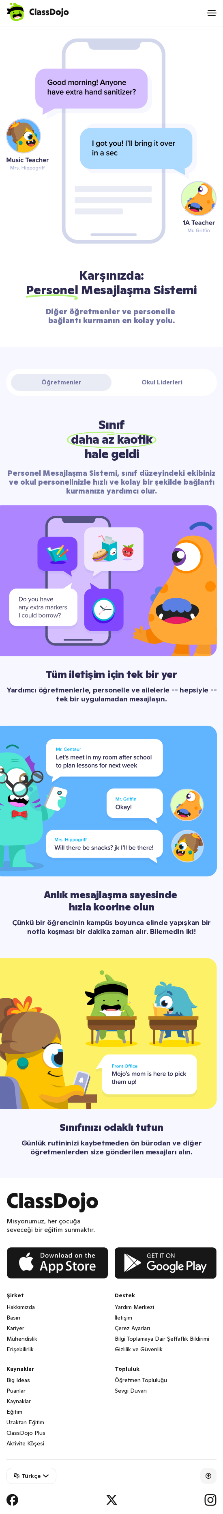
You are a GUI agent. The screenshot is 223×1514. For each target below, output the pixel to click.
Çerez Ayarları (132, 1328)
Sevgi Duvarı (131, 1390)
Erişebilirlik (20, 1349)
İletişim (123, 1317)
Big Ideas (18, 1380)
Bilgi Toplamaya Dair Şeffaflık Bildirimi (162, 1338)
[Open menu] (212, 13)
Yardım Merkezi (134, 1307)
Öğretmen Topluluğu (141, 1380)
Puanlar (16, 1390)
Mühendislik (21, 1338)
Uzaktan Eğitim (25, 1422)
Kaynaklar (18, 1401)
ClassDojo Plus (25, 1432)
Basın (13, 1317)
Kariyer (15, 1328)
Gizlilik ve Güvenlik (139, 1349)
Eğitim (14, 1411)
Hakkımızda (20, 1307)
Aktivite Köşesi (25, 1443)
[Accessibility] (208, 1476)
